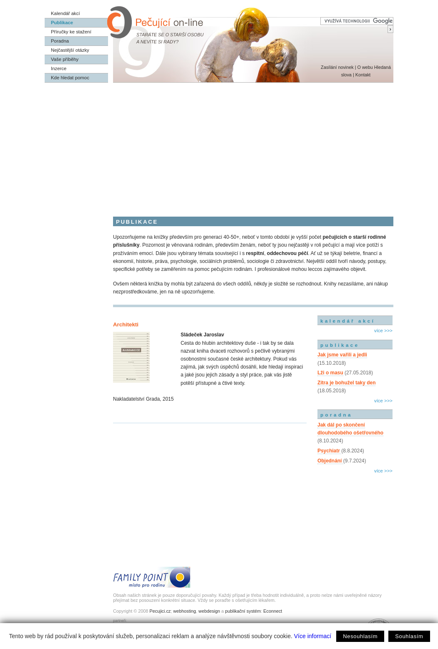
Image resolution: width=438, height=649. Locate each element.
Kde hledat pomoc (70, 77)
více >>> (383, 330)
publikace (340, 345)
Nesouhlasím (360, 636)
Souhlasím (409, 636)
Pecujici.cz (160, 611)
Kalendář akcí (65, 13)
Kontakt (363, 74)
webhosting (184, 611)
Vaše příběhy (64, 59)
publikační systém (243, 611)
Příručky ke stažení (71, 31)
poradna (336, 414)
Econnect (272, 611)
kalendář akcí (347, 320)
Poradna (60, 40)
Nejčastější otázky (70, 50)
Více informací (312, 636)
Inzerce (58, 68)
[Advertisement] (219, 145)
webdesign (209, 611)
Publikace (62, 22)
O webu (365, 67)
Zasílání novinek (337, 67)
